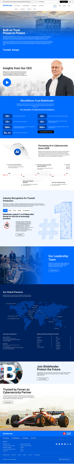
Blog (60, 5)
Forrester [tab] (21, 210)
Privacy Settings (37, 455)
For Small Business (16, 438)
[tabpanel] (37, 226)
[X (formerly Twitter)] (59, 444)
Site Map (19, 455)
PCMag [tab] (5, 210)
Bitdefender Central (6, 444)
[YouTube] (65, 444)
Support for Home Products (25, 444)
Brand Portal (5, 451)
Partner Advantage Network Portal (9, 449)
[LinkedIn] (62, 444)
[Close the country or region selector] (70, 1)
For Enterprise (25, 438)
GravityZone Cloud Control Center (9, 446)
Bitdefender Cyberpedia (7, 447)
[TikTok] (70, 444)
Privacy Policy (13, 455)
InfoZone (22, 451)
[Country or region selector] (48, 2)
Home (4, 26)
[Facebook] (56, 444)
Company (24, 455)
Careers (21, 449)
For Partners (33, 438)
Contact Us (30, 455)
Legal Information (6, 455)
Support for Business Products (25, 446)
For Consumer (6, 438)
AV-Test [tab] (15, 210)
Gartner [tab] (10, 210)
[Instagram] (67, 444)
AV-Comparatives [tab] (28, 210)
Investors (22, 447)
